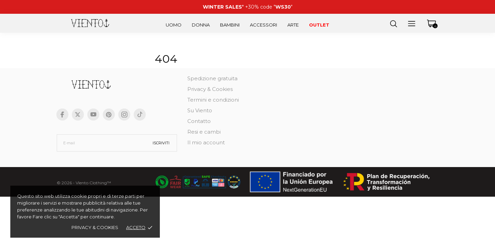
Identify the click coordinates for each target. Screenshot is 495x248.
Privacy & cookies (95, 227)
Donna (201, 25)
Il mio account (206, 142)
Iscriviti (161, 143)
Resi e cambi (204, 131)
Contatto (199, 121)
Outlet (319, 25)
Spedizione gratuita (212, 78)
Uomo (174, 25)
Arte (293, 25)
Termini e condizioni (213, 99)
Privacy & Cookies (210, 89)
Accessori (263, 25)
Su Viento (199, 110)
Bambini (230, 25)
